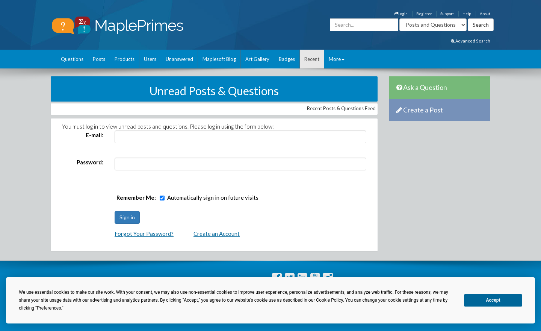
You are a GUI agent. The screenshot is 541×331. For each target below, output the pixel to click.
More (337, 59)
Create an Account (216, 233)
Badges (287, 59)
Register (424, 13)
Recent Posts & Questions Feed (341, 108)
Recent (311, 59)
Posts (99, 59)
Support (447, 13)
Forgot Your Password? (144, 233)
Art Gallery (257, 59)
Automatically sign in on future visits (212, 197)
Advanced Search (470, 40)
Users (150, 59)
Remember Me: (136, 197)
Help (466, 13)
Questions (72, 59)
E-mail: (94, 135)
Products (124, 59)
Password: (90, 162)
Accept (493, 300)
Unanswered (179, 59)
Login (401, 13)
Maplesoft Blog (219, 59)
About (485, 13)
